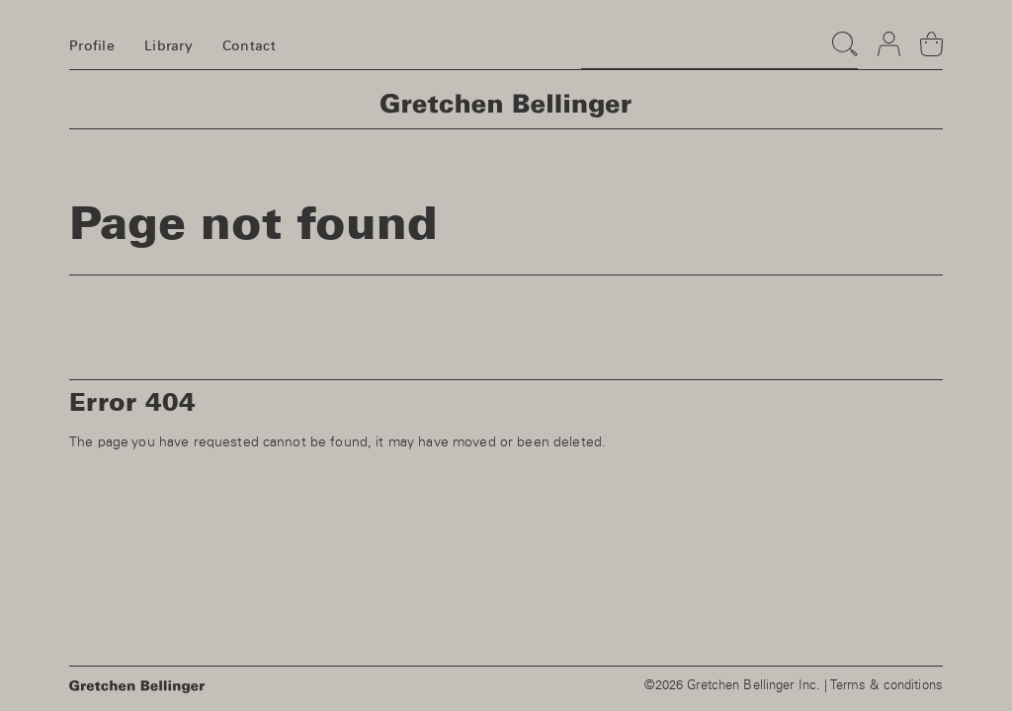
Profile (92, 46)
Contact (249, 46)
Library (168, 46)
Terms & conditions (886, 685)
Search (840, 34)
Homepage (506, 105)
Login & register (889, 35)
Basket (931, 35)
